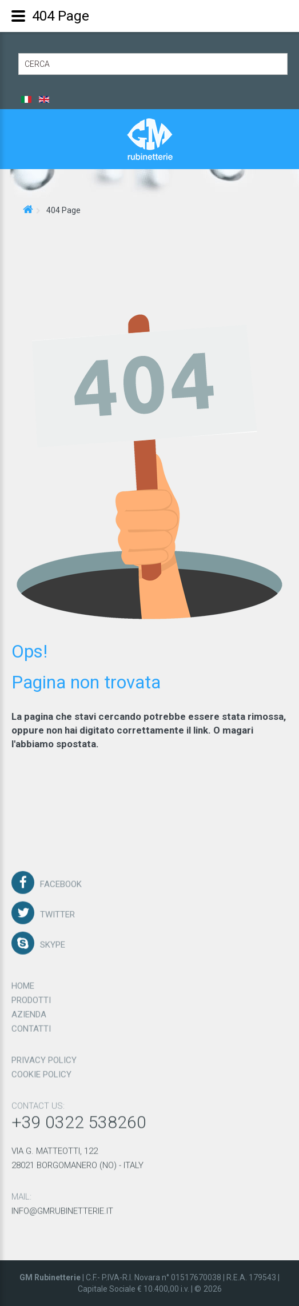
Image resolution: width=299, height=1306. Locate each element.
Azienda (28, 1010)
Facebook (61, 880)
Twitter (57, 910)
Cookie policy (41, 1070)
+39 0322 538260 (78, 1118)
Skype (52, 940)
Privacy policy (44, 1056)
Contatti (31, 1024)
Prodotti (31, 996)
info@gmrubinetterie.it (62, 1206)
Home (22, 981)
